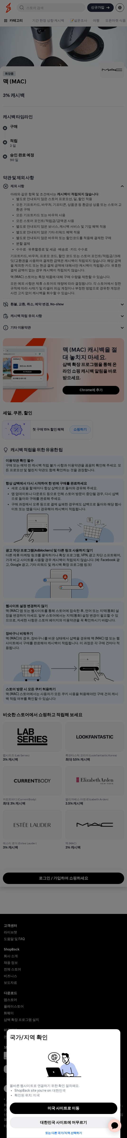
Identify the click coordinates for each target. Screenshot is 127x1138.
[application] (114, 1125)
